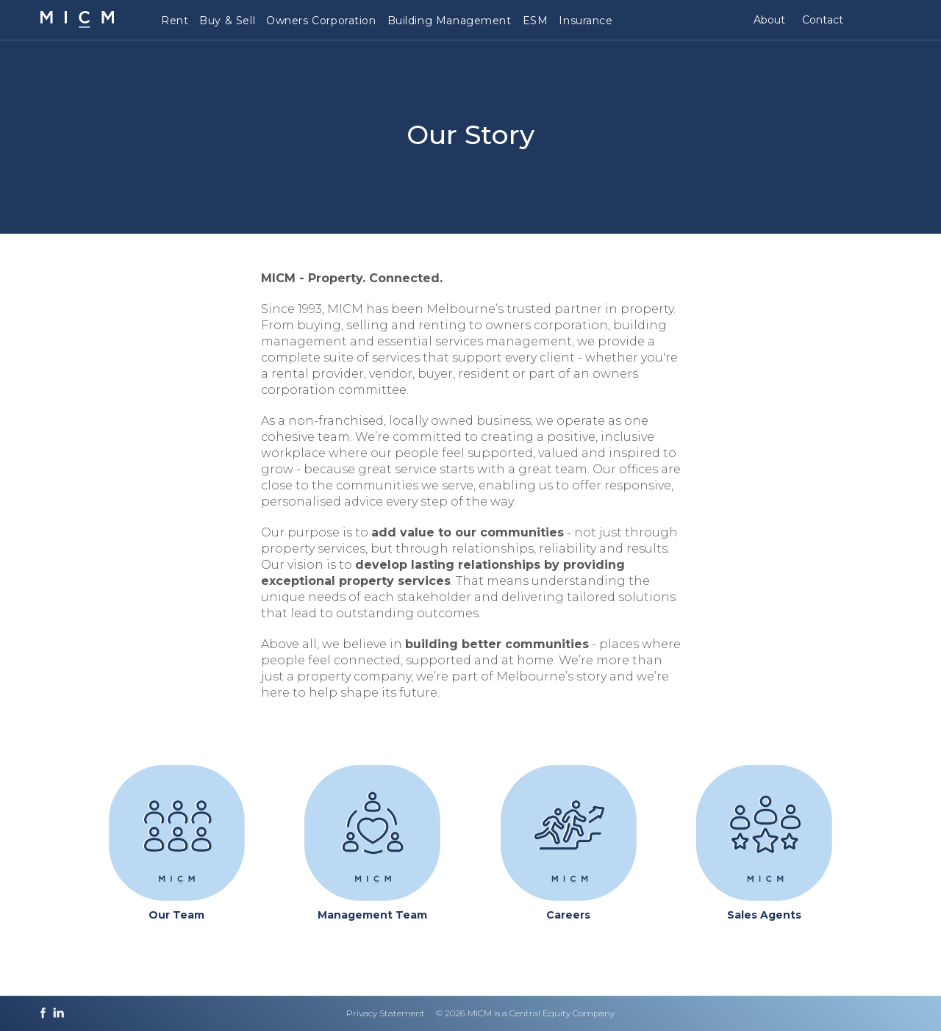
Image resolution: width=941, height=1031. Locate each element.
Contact (822, 19)
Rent (174, 20)
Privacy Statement (385, 1013)
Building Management (449, 20)
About (769, 19)
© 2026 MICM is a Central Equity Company (525, 1013)
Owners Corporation (321, 20)
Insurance (585, 20)
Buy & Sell (227, 20)
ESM (535, 20)
